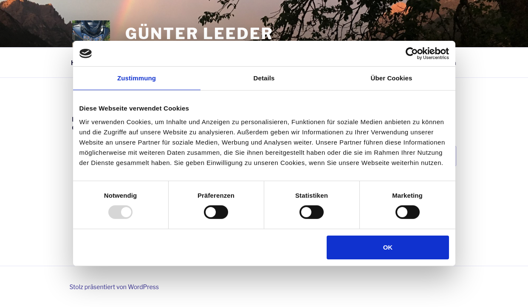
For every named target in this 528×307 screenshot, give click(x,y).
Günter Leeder (199, 33)
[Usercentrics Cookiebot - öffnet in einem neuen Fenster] (412, 53)
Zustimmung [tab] (136, 78)
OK (388, 247)
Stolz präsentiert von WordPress (114, 286)
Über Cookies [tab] (391, 78)
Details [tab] (264, 78)
